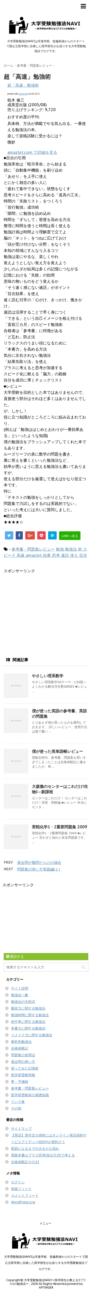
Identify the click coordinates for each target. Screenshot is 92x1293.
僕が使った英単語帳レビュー (57, 751)
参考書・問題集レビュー (33, 549)
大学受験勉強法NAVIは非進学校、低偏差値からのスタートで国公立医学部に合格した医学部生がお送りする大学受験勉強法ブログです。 (46, 1263)
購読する (15, 956)
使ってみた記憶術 (25, 1068)
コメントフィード (25, 1195)
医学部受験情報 (23, 1075)
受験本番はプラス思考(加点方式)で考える (43, 1155)
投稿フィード (21, 1189)
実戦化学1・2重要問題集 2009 (59, 826)
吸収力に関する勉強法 (28, 1008)
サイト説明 (19, 988)
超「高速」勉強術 (23, 85)
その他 (16, 1108)
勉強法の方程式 (23, 1001)
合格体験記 (19, 1048)
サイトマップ (21, 1128)
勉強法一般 (19, 995)
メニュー (45, 1223)
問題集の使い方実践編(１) (38, 869)
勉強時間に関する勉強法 (30, 1015)
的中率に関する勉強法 (28, 1021)
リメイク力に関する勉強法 (31, 1035)
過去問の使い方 (23, 1061)
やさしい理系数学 (47, 675)
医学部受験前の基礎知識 (30, 1095)
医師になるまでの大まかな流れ (35, 1148)
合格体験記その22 (25, 1162)
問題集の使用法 (23, 1055)
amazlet (23, 93)
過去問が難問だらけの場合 (39, 862)
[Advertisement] (45, 608)
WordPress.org (23, 1202)
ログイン (18, 1182)
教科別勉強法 (21, 1041)
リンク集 (18, 1101)
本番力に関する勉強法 (28, 1028)
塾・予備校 (19, 1081)
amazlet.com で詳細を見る (32, 152)
